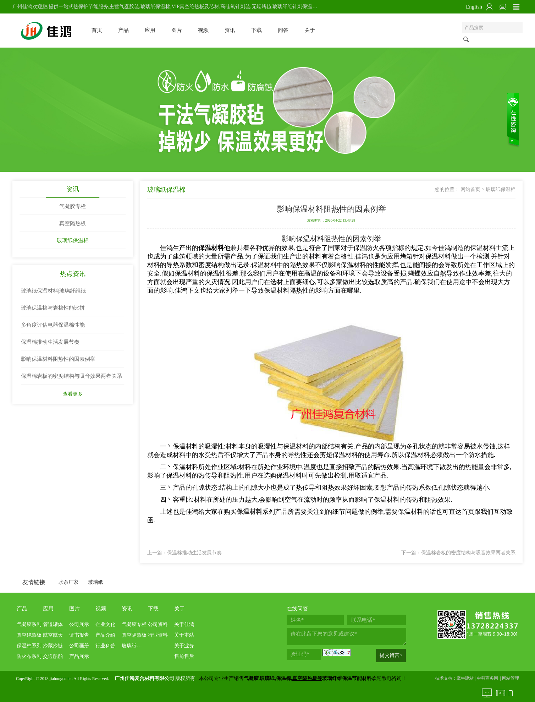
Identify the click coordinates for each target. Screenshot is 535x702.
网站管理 (510, 678)
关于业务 (184, 645)
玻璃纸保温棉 (73, 240)
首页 (97, 30)
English (474, 7)
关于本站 (184, 635)
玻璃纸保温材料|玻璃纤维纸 (53, 291)
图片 (176, 30)
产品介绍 (105, 635)
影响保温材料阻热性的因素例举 (58, 359)
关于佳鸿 (184, 624)
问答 (283, 30)
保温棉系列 (29, 645)
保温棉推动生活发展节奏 (194, 552)
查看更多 (73, 394)
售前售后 (184, 656)
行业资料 (158, 635)
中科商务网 (487, 678)
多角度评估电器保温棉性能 (53, 325)
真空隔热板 (72, 223)
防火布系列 (29, 656)
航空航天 (53, 635)
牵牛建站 (465, 678)
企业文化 (105, 624)
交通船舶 (53, 656)
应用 (150, 30)
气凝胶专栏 (72, 206)
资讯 (230, 30)
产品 (123, 30)
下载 (256, 30)
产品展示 (79, 656)
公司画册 (79, 645)
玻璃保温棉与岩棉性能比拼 (53, 308)
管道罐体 (53, 624)
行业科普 (105, 645)
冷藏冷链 (53, 645)
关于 (309, 30)
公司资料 (158, 624)
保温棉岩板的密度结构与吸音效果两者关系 (468, 552)
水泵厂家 (68, 582)
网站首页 (470, 189)
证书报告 (79, 635)
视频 (203, 30)
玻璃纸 (95, 582)
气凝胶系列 (29, 624)
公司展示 (79, 624)
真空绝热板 (29, 635)
